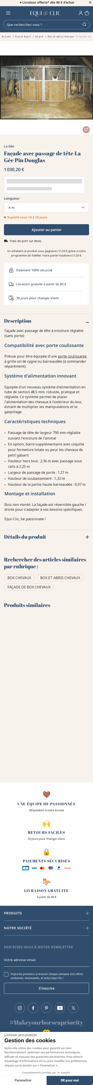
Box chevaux (19, 579)
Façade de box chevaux (28, 588)
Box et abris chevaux (60, 579)
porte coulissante (72, 357)
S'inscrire (47, 988)
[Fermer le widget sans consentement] (20, 1035)
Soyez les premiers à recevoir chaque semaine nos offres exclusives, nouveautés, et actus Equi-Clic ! (47, 976)
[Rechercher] (46, 26)
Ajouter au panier (47, 231)
